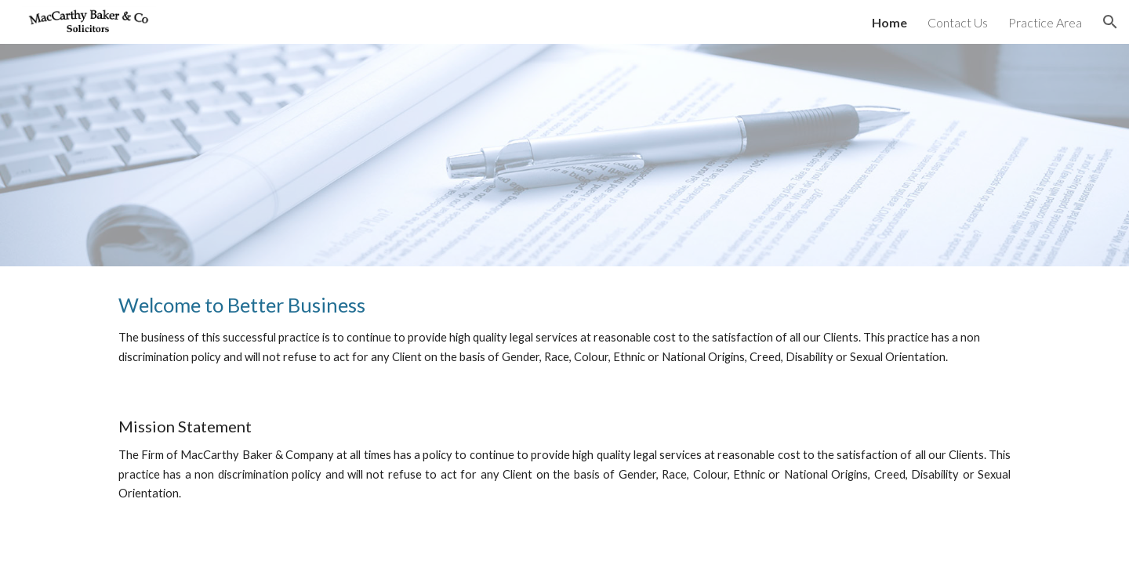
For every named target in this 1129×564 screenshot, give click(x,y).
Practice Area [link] (1045, 22)
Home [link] (889, 22)
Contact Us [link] (958, 22)
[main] (564, 329)
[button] (1110, 22)
